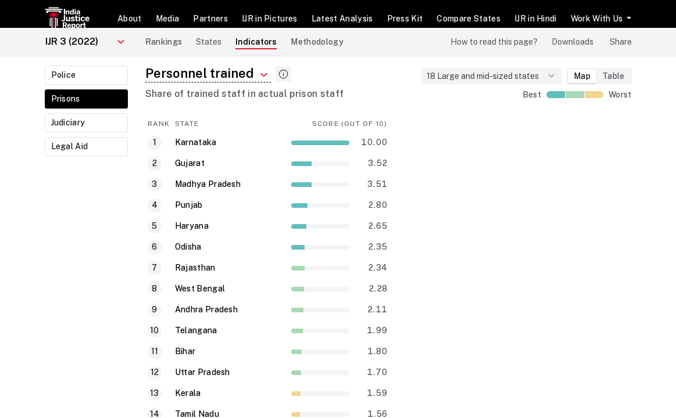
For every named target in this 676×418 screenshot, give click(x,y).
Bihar (185, 351)
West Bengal (200, 288)
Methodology (317, 41)
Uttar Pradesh (202, 372)
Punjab (189, 205)
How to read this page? (494, 41)
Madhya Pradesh (208, 184)
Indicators (256, 41)
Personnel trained (208, 73)
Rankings (164, 41)
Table (613, 76)
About (129, 18)
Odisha (188, 246)
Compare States (468, 18)
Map (582, 76)
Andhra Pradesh (206, 309)
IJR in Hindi (535, 18)
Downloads (572, 41)
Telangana (196, 330)
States (208, 41)
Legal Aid (69, 146)
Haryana (192, 225)
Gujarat (190, 163)
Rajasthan (195, 267)
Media (168, 18)
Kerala (188, 393)
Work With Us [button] (598, 18)
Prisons (65, 98)
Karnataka (196, 142)
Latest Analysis (342, 18)
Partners (210, 18)
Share (621, 41)
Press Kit (405, 18)
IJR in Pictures (270, 18)
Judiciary (68, 122)
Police (63, 75)
